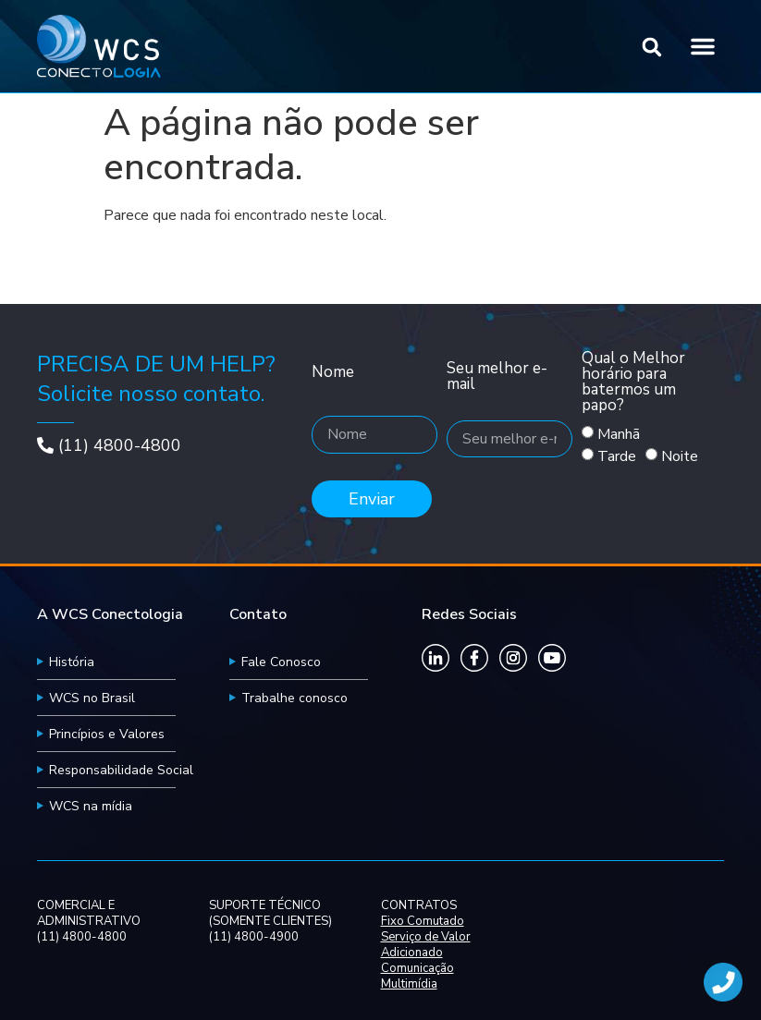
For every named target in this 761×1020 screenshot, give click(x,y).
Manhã (618, 435)
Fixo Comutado (422, 921)
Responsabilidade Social (121, 770)
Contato (258, 614)
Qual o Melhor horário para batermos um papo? (633, 383)
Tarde (616, 457)
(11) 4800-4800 (119, 445)
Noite (679, 457)
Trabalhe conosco (294, 698)
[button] (652, 47)
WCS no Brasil (92, 698)
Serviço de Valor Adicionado (426, 945)
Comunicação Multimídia (417, 976)
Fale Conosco (281, 662)
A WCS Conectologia (110, 614)
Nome (333, 373)
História (71, 662)
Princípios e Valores (107, 734)
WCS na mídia (90, 806)
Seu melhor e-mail (497, 377)
